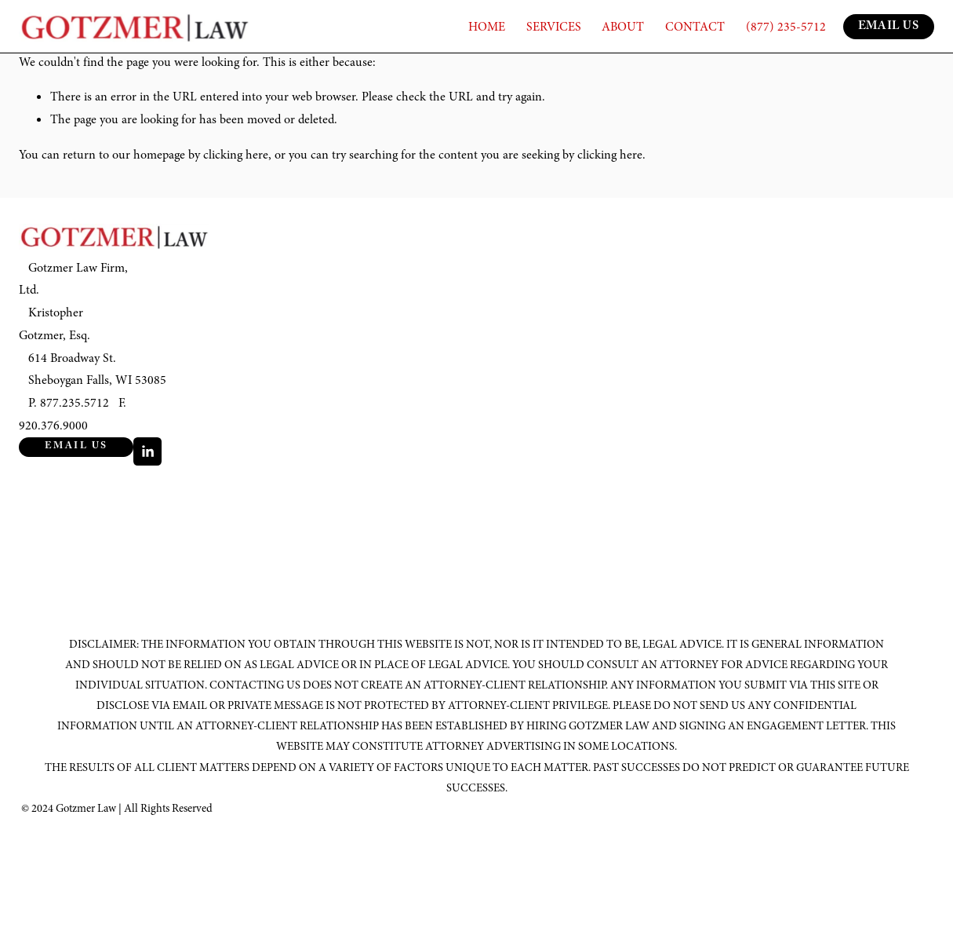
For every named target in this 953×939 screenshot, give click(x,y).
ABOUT (623, 26)
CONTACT (695, 26)
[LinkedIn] (147, 451)
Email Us (76, 447)
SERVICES (553, 26)
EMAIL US (888, 27)
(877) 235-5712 (786, 26)
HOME (486, 26)
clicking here (235, 154)
